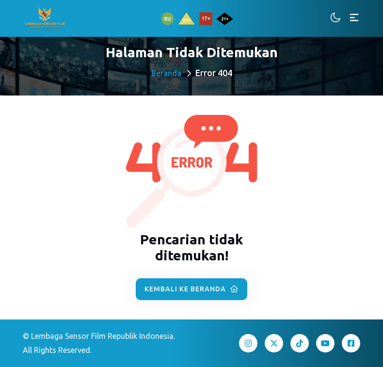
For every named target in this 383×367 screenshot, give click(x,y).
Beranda (166, 73)
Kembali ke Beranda (191, 289)
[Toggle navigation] (354, 18)
